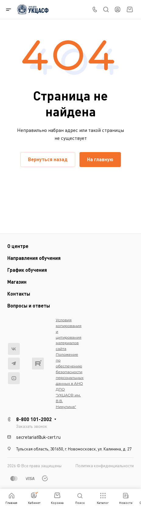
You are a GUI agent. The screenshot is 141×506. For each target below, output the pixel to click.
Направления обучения (34, 258)
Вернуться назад (48, 159)
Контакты (18, 294)
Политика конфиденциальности (105, 465)
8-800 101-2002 (34, 419)
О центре (17, 246)
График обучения (27, 270)
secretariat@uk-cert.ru (38, 437)
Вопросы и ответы (28, 305)
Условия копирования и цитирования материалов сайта (69, 334)
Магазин (16, 282)
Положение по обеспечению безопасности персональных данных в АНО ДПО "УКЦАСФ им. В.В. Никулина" (69, 380)
